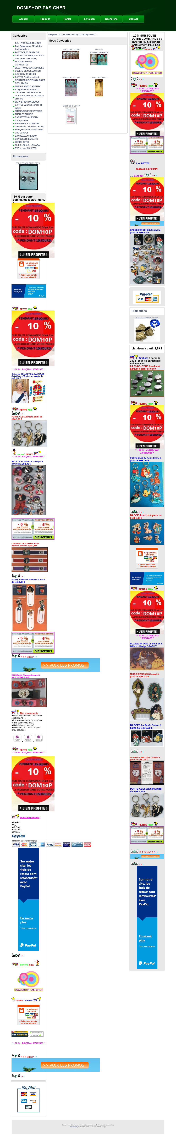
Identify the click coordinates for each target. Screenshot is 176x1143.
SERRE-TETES (22, 142)
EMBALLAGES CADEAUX (27, 86)
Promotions (20, 156)
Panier (67, 19)
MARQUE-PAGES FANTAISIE (29, 130)
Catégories (52, 35)
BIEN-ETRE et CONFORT (27, 123)
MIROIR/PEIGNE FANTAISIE (28, 111)
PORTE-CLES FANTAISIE (27, 52)
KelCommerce (83, 1127)
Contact (133, 19)
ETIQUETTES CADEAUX (27, 89)
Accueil (23, 19)
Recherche (111, 19)
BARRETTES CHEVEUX (26, 117)
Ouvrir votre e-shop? (98, 1127)
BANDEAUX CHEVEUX (26, 136)
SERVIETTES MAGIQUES (27, 102)
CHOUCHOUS (22, 133)
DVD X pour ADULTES (25, 148)
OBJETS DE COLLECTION (28, 71)
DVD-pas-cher (22, 120)
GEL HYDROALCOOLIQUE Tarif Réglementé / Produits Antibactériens (28, 46)
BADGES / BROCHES (25, 74)
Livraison (89, 19)
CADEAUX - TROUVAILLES (28, 92)
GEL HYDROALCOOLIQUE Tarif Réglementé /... (78, 35)
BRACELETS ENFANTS (26, 139)
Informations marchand (88, 1125)
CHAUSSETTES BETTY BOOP (29, 126)
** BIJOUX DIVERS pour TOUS (30, 55)
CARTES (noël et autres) (27, 77)
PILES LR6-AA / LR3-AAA (27, 145)
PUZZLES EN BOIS (24, 114)
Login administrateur (106, 1125)
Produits (45, 19)
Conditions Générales (70, 1125)
